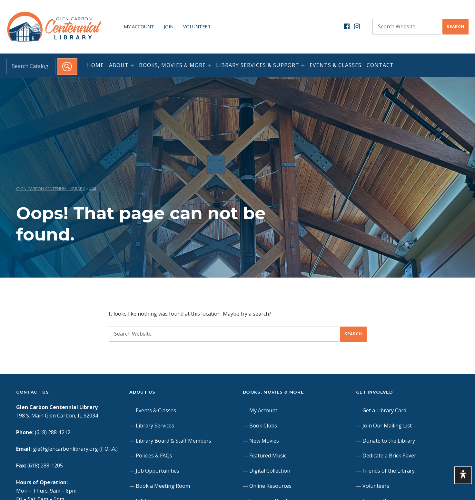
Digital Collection (269, 470)
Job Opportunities (157, 470)
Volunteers (375, 485)
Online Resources (270, 485)
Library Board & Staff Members (173, 440)
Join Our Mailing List (387, 425)
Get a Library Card (384, 410)
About (119, 65)
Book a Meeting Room (163, 485)
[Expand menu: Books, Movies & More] (209, 65)
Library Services (155, 425)
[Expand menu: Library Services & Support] (302, 65)
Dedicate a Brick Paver (389, 455)
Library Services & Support (257, 65)
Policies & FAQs (154, 455)
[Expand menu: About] (132, 65)
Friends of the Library (388, 470)
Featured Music (267, 455)
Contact (380, 65)
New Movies (264, 440)
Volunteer (196, 27)
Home (95, 65)
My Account (139, 27)
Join (168, 27)
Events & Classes (335, 65)
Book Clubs (263, 425)
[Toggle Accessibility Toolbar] (463, 475)
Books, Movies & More (172, 65)
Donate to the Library (388, 440)
